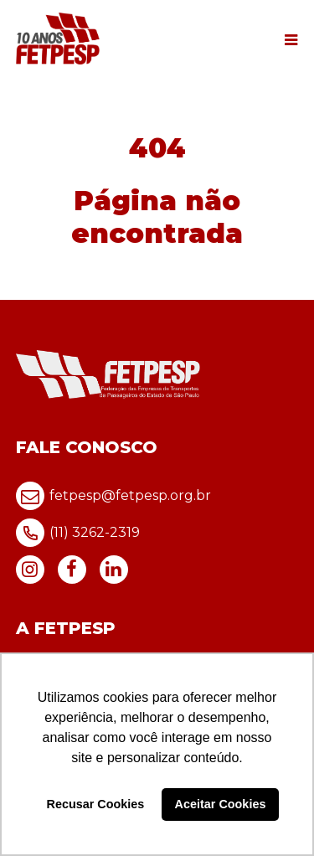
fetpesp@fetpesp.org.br (113, 496)
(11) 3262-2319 (78, 532)
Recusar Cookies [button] (96, 804)
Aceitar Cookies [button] (220, 804)
